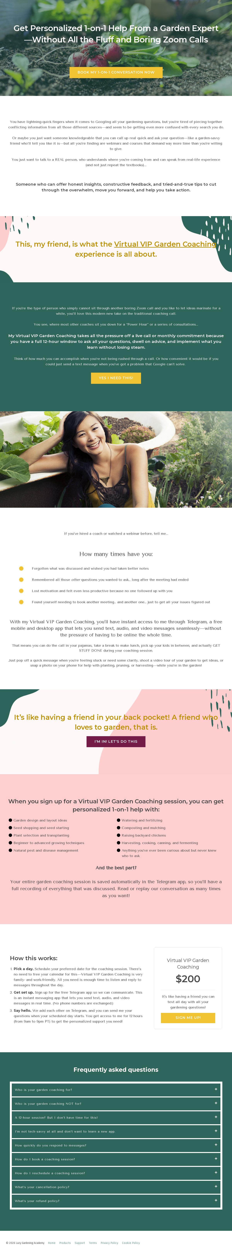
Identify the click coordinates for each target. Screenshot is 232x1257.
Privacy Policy (109, 1243)
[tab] (116, 1090)
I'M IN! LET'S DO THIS (116, 741)
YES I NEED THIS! (116, 378)
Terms (93, 1243)
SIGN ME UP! (188, 1018)
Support (80, 1243)
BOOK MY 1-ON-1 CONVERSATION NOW (116, 72)
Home (52, 1243)
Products (65, 1243)
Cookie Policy (131, 1243)
